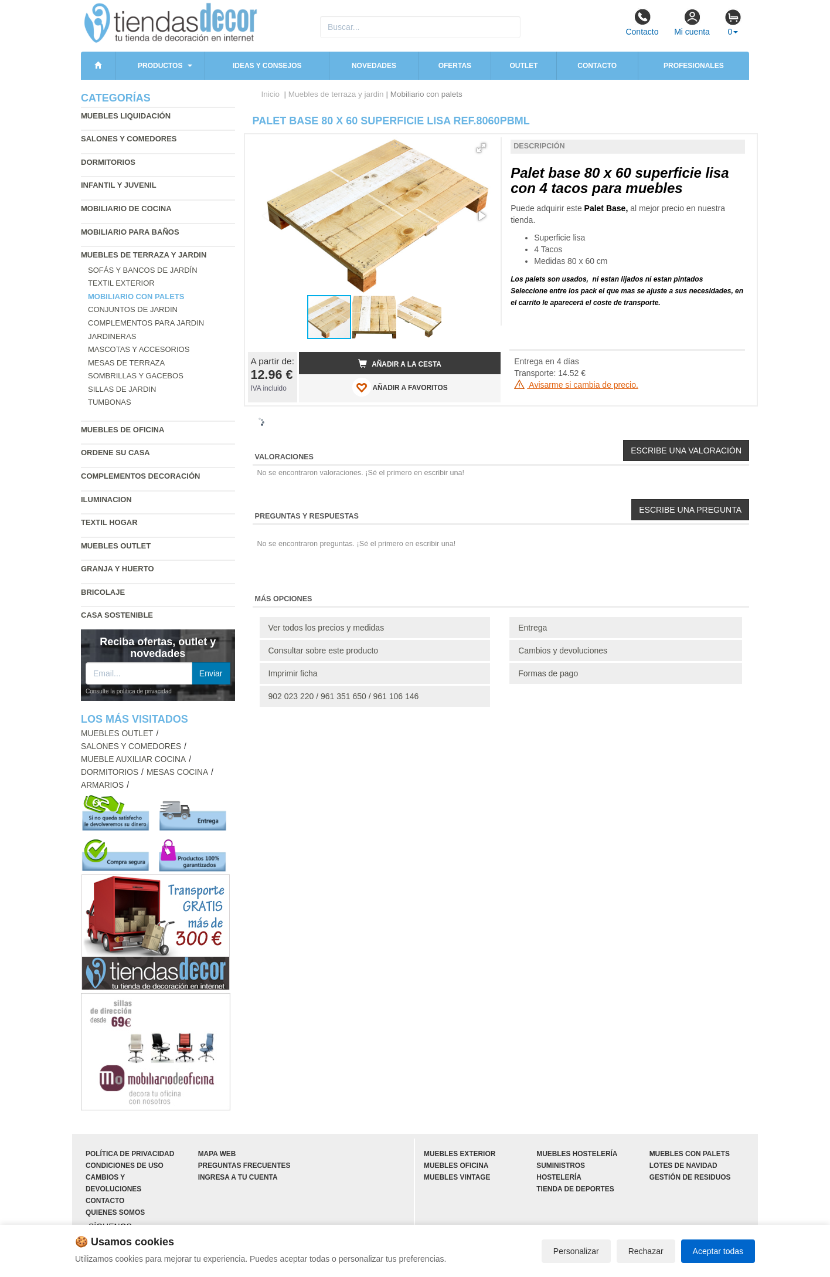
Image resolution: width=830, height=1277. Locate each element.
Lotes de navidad (683, 1165)
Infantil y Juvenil (119, 185)
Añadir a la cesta (399, 363)
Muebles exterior (459, 1154)
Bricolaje (103, 592)
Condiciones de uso (125, 1165)
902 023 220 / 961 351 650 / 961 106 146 (343, 696)
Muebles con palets (689, 1154)
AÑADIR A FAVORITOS (400, 387)
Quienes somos (115, 1212)
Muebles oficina (456, 1165)
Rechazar (646, 1251)
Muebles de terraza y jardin (143, 254)
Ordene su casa (115, 452)
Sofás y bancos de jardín (143, 270)
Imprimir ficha (293, 673)
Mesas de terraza (126, 362)
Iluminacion (106, 499)
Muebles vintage (457, 1177)
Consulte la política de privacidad (129, 691)
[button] (481, 147)
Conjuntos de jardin (133, 309)
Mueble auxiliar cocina (133, 759)
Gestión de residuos (690, 1177)
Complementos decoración (140, 476)
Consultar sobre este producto (323, 650)
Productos (160, 66)
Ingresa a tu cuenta (238, 1177)
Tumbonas (109, 402)
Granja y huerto (117, 568)
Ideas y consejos (267, 66)
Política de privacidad (130, 1154)
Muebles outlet (116, 545)
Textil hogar (109, 522)
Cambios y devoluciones (562, 650)
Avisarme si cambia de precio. (576, 384)
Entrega (532, 627)
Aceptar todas (718, 1251)
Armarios (102, 785)
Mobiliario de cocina (126, 208)
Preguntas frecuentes (244, 1165)
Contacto (641, 22)
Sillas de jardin (122, 389)
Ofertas (454, 66)
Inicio (270, 94)
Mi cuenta (692, 22)
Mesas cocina (177, 772)
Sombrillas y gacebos (135, 375)
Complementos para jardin (146, 323)
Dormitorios (108, 162)
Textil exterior (121, 283)
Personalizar (576, 1251)
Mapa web (217, 1154)
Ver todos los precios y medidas (326, 627)
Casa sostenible (117, 615)
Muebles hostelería (576, 1154)
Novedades (374, 66)
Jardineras (112, 336)
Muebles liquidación (126, 115)
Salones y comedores (129, 138)
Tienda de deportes (575, 1189)
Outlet (524, 66)
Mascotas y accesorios (138, 349)
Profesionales (694, 66)
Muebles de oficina (122, 429)
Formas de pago (548, 673)
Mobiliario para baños (130, 232)
